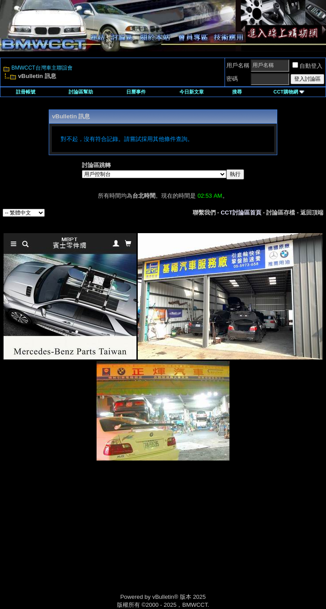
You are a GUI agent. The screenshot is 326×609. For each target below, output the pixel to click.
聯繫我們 (204, 212)
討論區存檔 (280, 212)
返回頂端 (311, 212)
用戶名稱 (237, 65)
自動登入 (307, 65)
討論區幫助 (81, 91)
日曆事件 (136, 91)
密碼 (232, 78)
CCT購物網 (288, 91)
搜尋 (237, 91)
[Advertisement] (87, 536)
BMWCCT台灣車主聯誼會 (42, 68)
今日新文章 (191, 91)
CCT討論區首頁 (241, 212)
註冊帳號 (25, 91)
